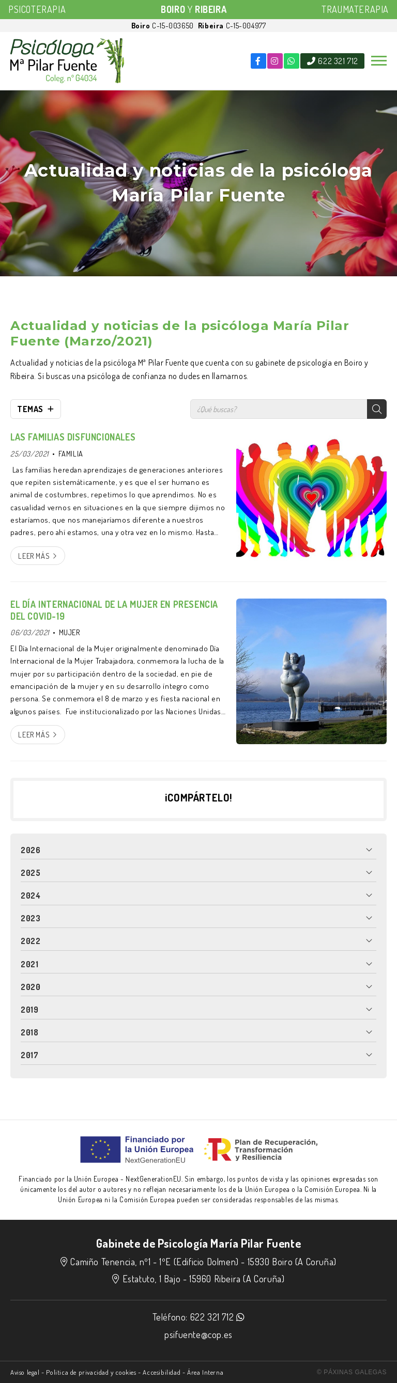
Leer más (34, 555)
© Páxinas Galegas (352, 1372)
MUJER (69, 632)
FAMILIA (70, 453)
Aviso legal (25, 1372)
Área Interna (205, 1372)
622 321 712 (212, 1317)
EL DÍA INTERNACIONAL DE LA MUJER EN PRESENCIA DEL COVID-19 (114, 610)
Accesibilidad (161, 1372)
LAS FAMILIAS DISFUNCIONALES (72, 437)
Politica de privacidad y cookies (91, 1372)
